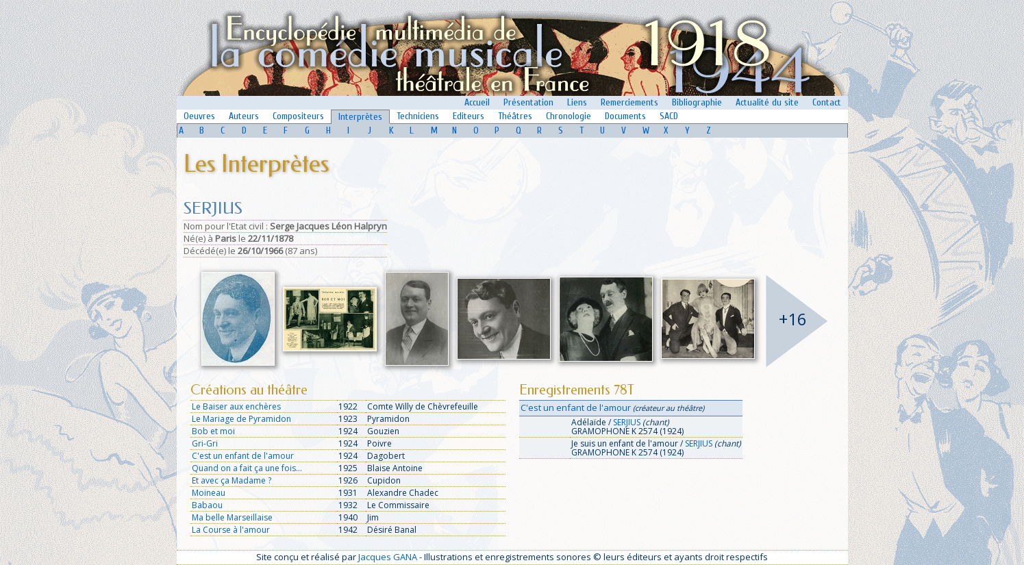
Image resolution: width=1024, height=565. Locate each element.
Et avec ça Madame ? (231, 480)
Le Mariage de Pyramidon (241, 419)
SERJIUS (626, 422)
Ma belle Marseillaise (232, 517)
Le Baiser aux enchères (236, 406)
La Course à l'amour (231, 530)
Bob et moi (213, 431)
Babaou (207, 505)
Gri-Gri (205, 443)
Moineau (208, 493)
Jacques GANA (387, 557)
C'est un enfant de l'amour (243, 456)
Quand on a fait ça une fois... (247, 468)
